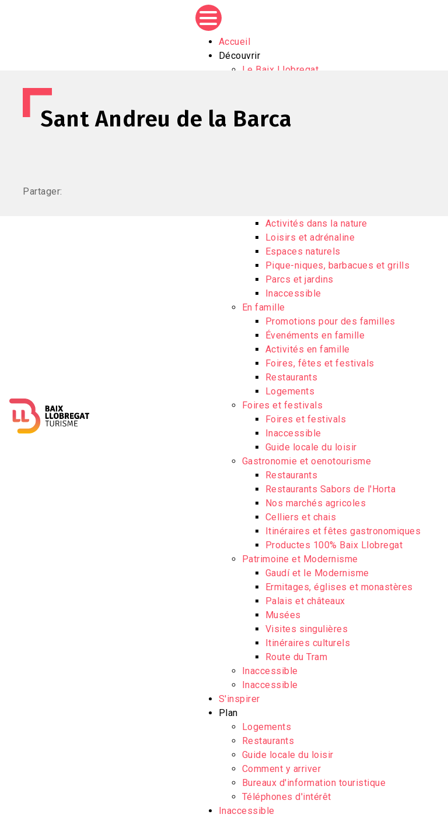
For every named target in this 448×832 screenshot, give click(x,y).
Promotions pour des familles (330, 321)
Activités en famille (307, 349)
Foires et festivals (282, 405)
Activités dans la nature (316, 223)
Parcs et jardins (299, 279)
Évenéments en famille (315, 335)
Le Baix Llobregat (280, 69)
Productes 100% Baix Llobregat (334, 545)
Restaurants (291, 377)
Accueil (235, 41)
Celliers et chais (301, 517)
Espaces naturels (303, 251)
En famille (263, 307)
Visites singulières (306, 628)
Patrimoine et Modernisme (300, 559)
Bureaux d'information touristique (314, 782)
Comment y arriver (281, 768)
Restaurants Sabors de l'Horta (330, 489)
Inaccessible (293, 293)
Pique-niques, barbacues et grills (337, 265)
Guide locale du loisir (311, 447)
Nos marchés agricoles (315, 503)
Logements (290, 391)
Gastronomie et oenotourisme (307, 461)
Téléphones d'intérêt (286, 796)
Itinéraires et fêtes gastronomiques (343, 531)
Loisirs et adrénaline (310, 237)
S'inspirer (239, 698)
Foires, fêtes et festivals (319, 363)
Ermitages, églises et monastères (339, 587)
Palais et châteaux (305, 601)
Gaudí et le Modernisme (317, 573)
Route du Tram (296, 656)
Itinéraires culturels (308, 642)
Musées (283, 615)
